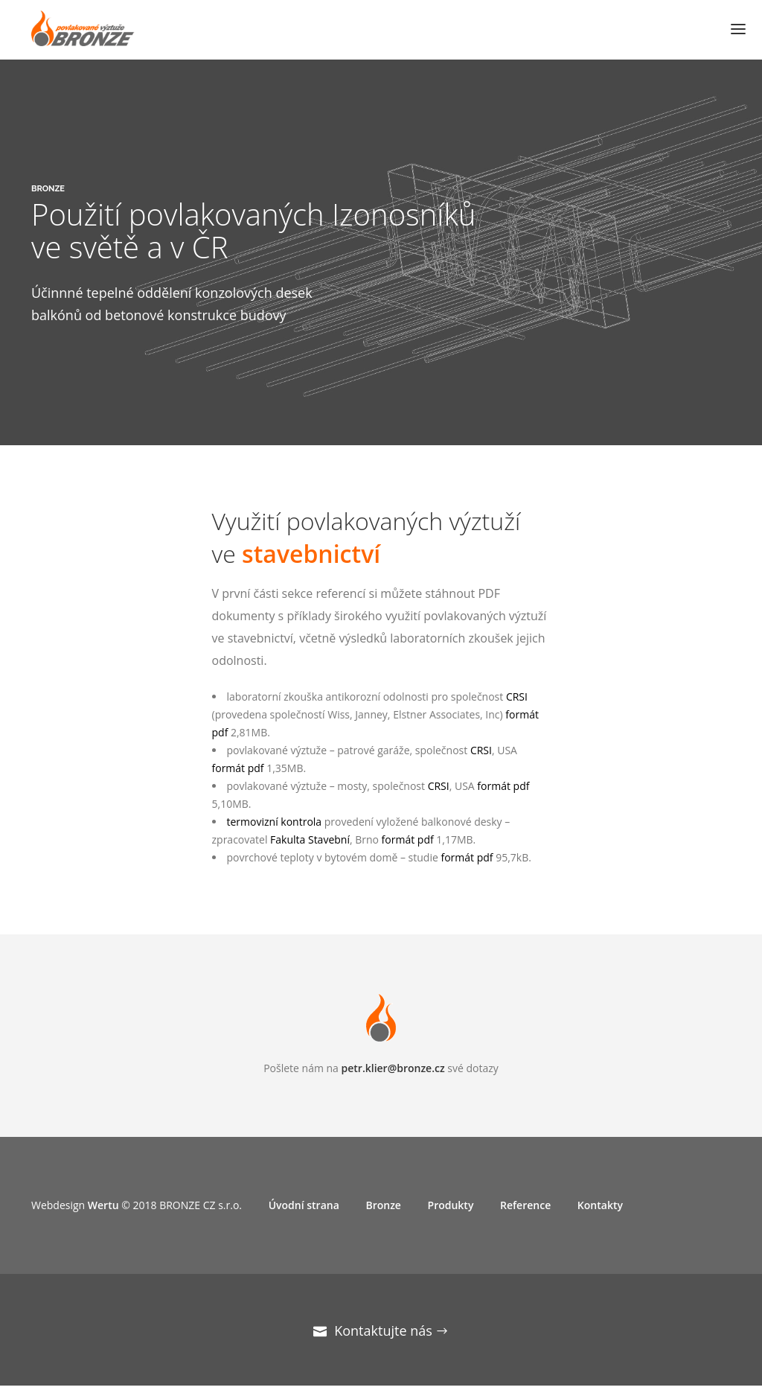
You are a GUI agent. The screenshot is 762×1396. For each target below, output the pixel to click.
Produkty (451, 1205)
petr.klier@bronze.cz (393, 1068)
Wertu (103, 1205)
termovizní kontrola (274, 822)
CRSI (517, 696)
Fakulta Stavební (310, 839)
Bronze (382, 1205)
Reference (525, 1205)
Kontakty (600, 1205)
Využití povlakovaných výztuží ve (366, 537)
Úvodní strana (304, 1205)
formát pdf (238, 768)
